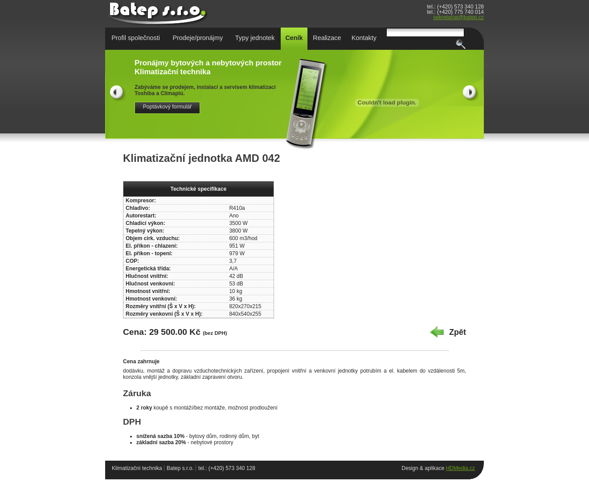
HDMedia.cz (460, 468)
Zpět (457, 332)
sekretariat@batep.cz (458, 17)
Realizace (327, 37)
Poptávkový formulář (167, 107)
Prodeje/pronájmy (197, 37)
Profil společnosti (135, 37)
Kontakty (364, 37)
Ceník (294, 37)
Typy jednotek (255, 37)
